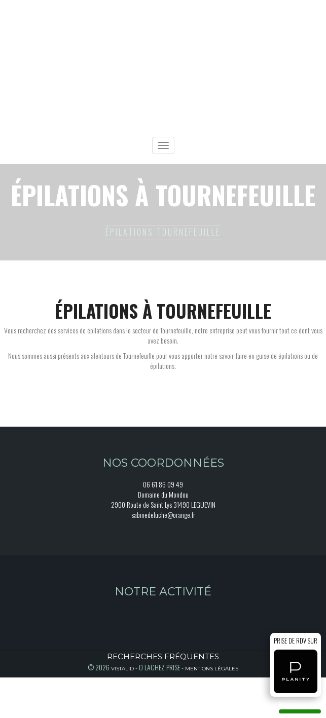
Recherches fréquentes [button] (163, 656)
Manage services (300, 707)
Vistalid (122, 668)
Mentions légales (211, 668)
